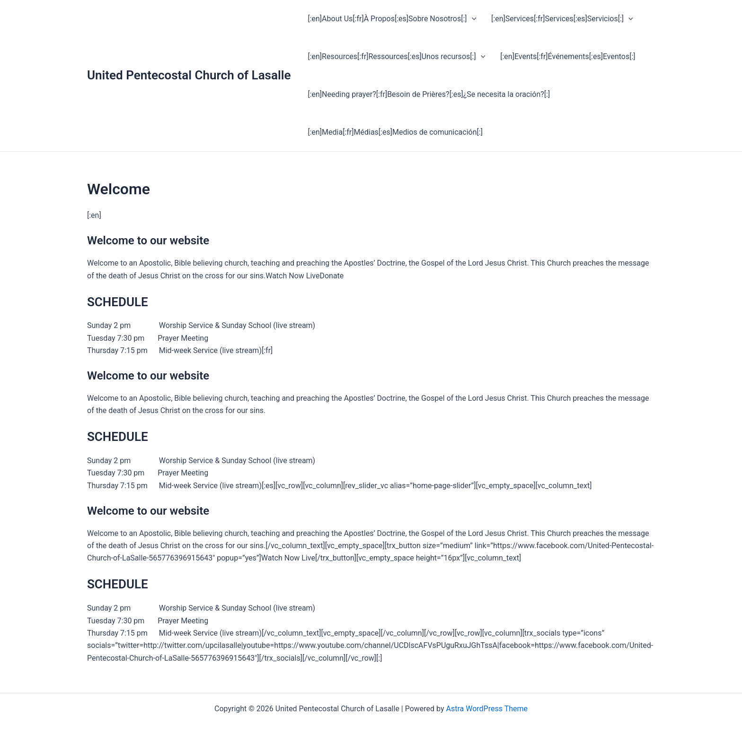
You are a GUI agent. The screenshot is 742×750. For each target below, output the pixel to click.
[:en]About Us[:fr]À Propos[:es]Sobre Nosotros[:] (392, 19)
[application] (472, 19)
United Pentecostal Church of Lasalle (189, 75)
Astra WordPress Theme (487, 708)
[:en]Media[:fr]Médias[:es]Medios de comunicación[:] (395, 132)
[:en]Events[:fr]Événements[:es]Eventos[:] (567, 56)
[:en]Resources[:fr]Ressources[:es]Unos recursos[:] (396, 57)
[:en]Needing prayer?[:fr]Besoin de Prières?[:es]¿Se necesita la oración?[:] (429, 94)
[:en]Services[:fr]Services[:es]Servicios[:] (562, 19)
